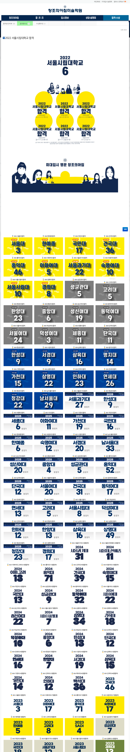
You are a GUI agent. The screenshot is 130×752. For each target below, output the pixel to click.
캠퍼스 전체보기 (119, 2)
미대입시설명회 (107, 2)
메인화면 (97, 2)
